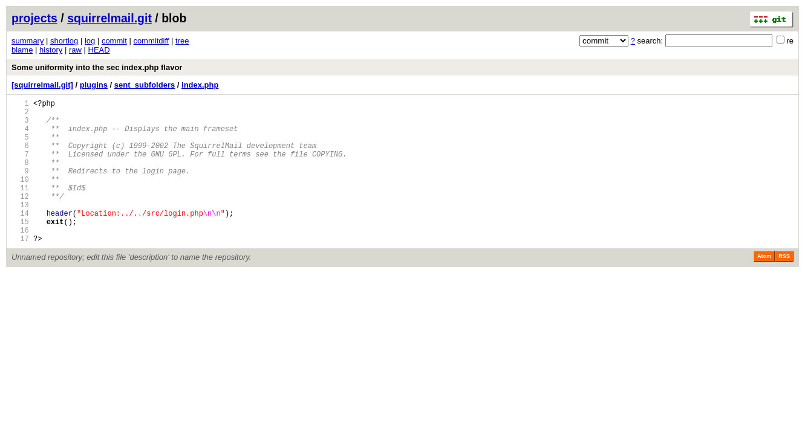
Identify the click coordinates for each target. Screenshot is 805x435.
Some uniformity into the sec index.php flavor (96, 67)
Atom (764, 287)
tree (182, 40)
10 (20, 197)
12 (20, 218)
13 (20, 228)
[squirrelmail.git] (42, 84)
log (90, 40)
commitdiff (151, 40)
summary (27, 40)
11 (20, 207)
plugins (94, 84)
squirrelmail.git (109, 18)
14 (20, 238)
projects (34, 18)
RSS (784, 287)
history (50, 49)
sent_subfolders (144, 84)
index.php (199, 84)
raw (75, 49)
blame (22, 49)
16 (20, 259)
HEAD (99, 49)
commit (114, 40)
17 (20, 269)
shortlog (64, 40)
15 (20, 248)
